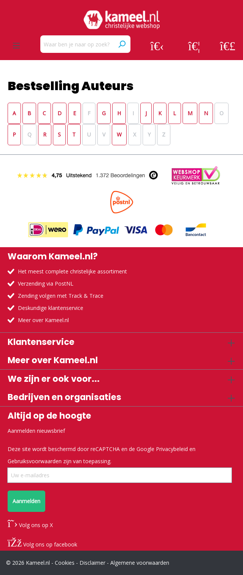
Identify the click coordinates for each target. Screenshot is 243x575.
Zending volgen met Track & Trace (60, 295)
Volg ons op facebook (42, 544)
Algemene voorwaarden (139, 562)
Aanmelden (26, 501)
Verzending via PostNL (45, 283)
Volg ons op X (30, 525)
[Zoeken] (121, 44)
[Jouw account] (157, 45)
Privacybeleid (172, 449)
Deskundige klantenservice (50, 307)
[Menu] (16, 45)
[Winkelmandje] (227, 45)
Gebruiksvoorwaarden (35, 461)
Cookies (65, 562)
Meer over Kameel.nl (43, 320)
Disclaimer (92, 562)
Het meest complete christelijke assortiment (72, 271)
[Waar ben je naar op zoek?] (76, 44)
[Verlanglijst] (194, 45)
